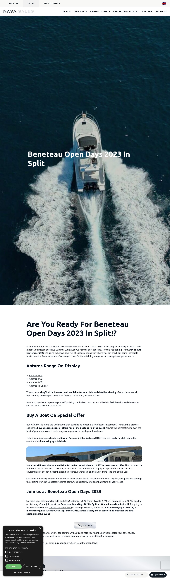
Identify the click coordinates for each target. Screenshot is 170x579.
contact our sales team (60, 543)
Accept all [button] (14, 566)
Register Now (85, 561)
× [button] (40, 528)
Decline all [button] (31, 566)
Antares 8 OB (35, 378)
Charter (13, 3)
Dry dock (147, 11)
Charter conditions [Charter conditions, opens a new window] (27, 543)
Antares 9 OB (35, 382)
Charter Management (126, 11)
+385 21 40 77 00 (135, 575)
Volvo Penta (52, 3)
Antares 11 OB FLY (38, 385)
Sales (31, 3)
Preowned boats (100, 11)
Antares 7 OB (35, 375)
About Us (161, 11)
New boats (81, 11)
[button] (22, 572)
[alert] (23, 551)
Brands (67, 11)
